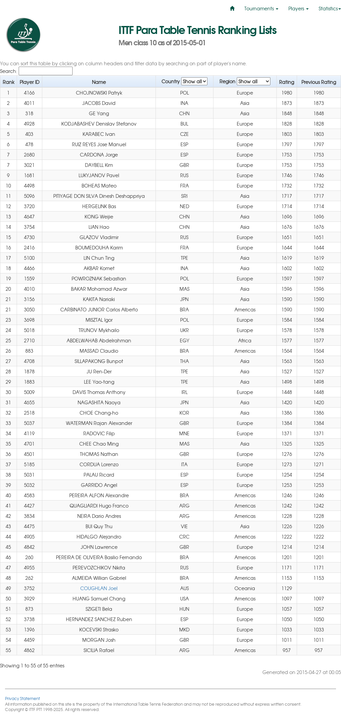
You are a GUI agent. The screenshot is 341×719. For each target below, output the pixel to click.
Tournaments (261, 8)
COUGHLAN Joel (99, 588)
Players (298, 8)
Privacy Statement (22, 698)
